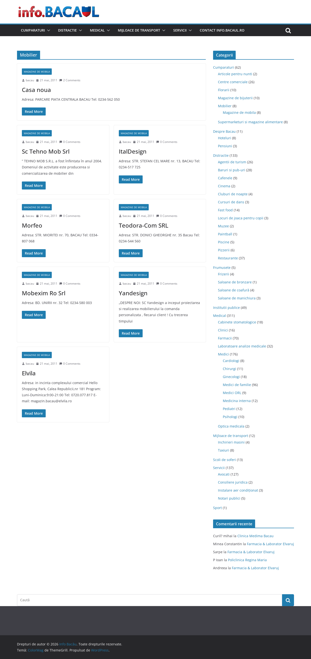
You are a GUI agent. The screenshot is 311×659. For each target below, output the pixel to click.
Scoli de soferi (224, 459)
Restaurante (228, 258)
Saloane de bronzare (235, 282)
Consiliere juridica (233, 482)
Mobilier (225, 106)
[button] (47, 30)
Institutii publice (226, 307)
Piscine (223, 242)
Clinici (223, 330)
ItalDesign (133, 151)
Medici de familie (237, 384)
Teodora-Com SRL (143, 225)
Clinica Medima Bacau (255, 536)
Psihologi (230, 416)
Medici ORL (232, 392)
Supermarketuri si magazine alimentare (250, 122)
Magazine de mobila (37, 71)
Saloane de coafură (233, 290)
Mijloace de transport (139, 30)
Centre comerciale (233, 82)
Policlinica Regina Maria (247, 560)
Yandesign (133, 293)
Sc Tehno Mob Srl (45, 151)
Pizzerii (224, 250)
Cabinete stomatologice (237, 322)
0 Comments (69, 142)
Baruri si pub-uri (231, 170)
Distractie (67, 30)
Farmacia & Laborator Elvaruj (270, 544)
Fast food (225, 210)
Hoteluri (224, 138)
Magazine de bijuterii (235, 98)
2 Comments (69, 80)
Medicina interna (237, 400)
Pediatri (229, 408)
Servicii (180, 30)
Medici (223, 354)
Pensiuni (225, 146)
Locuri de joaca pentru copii (240, 218)
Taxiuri (223, 450)
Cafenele (225, 178)
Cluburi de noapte (233, 194)
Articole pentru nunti (235, 74)
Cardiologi (231, 360)
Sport (217, 507)
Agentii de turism (232, 162)
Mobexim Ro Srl (43, 293)
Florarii (223, 90)
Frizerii (223, 274)
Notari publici (229, 498)
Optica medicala (231, 426)
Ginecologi (231, 376)
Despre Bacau (224, 131)
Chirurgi (229, 368)
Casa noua (36, 90)
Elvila (29, 373)
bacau (30, 80)
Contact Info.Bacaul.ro (222, 30)
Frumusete (222, 267)
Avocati (224, 474)
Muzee (223, 226)
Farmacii (225, 338)
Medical (97, 30)
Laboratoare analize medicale (242, 346)
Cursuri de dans (231, 202)
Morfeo (32, 225)
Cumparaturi (33, 30)
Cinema (224, 186)
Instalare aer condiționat (238, 490)
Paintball (225, 234)
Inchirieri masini (231, 442)
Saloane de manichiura (237, 298)
